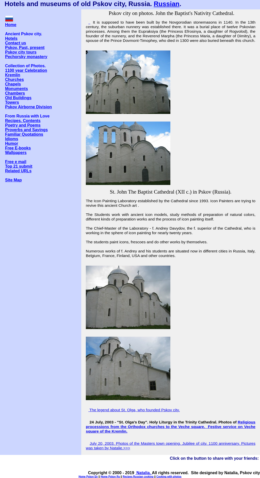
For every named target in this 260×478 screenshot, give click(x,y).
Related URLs (18, 171)
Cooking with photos (169, 476)
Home (10, 25)
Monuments (16, 89)
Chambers (15, 93)
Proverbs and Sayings (26, 130)
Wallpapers (16, 152)
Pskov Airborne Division (28, 107)
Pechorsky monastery (26, 57)
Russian (167, 4)
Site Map (13, 180)
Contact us (15, 43)
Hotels (11, 38)
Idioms (11, 139)
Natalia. (143, 473)
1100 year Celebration (26, 70)
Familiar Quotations (24, 134)
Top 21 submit (18, 166)
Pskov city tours (21, 52)
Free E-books (18, 148)
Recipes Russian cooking (138, 476)
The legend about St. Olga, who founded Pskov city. (134, 410)
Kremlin (12, 75)
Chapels (13, 84)
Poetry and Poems (23, 125)
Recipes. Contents (23, 120)
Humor (11, 143)
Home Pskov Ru (110, 476)
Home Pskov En (88, 476)
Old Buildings (18, 98)
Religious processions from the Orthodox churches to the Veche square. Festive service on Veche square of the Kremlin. (170, 426)
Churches (14, 79)
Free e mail (15, 162)
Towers (12, 102)
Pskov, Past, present (24, 47)
